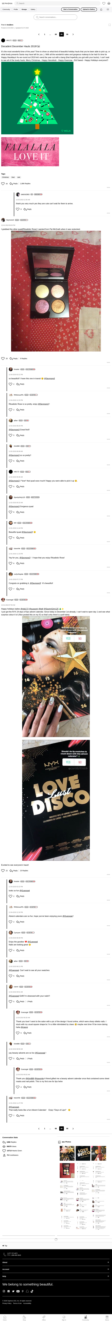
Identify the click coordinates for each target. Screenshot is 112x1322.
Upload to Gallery (89, 9)
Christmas (5, 177)
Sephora (7, 3)
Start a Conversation (70, 9)
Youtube (18, 1291)
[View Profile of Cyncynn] (19, 933)
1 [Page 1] (44, 34)
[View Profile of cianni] (18, 987)
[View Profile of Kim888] (19, 446)
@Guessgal (25, 891)
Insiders (10, 25)
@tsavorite (39, 1079)
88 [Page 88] (56, 34)
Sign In (64, 1318)
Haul (13, 177)
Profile (16, 9)
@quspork (33, 609)
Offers (44, 1320)
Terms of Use (17, 1303)
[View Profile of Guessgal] (12, 600)
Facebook (8, 1291)
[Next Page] (73, 34)
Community (85, 1320)
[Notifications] (101, 9)
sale (18, 177)
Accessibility (27, 1303)
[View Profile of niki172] (11, 40)
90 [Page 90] (67, 34)
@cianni (24, 1027)
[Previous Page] (39, 34)
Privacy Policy (6, 1303)
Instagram (3, 1291)
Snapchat (27, 1291)
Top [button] (5, 1246)
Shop (24, 1320)
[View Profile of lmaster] (19, 369)
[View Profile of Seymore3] (12, 220)
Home (5, 1320)
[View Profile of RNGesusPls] (21, 395)
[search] (57, 3)
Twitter (13, 1291)
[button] (3, 183)
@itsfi (40, 609)
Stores (107, 1320)
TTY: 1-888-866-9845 (14, 1255)
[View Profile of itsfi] (17, 523)
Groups (24, 9)
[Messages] (108, 9)
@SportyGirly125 (51, 609)
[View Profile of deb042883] (27, 194)
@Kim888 (30, 1079)
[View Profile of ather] (18, 420)
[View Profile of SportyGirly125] (22, 497)
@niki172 (24, 609)
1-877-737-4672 (12, 1253)
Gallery (33, 9)
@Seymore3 (49, 379)
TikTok (31, 1291)
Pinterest (22, 1291)
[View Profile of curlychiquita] (21, 574)
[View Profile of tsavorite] (19, 548)
